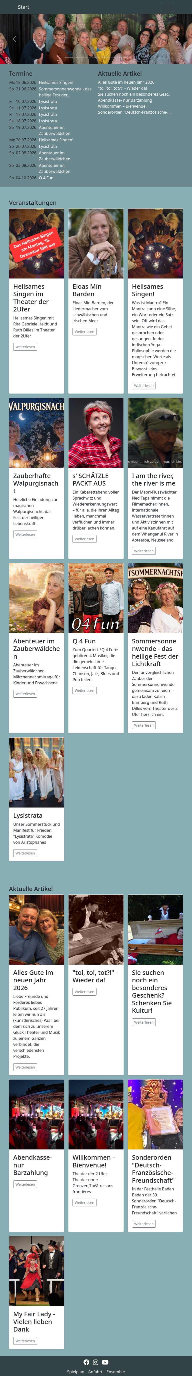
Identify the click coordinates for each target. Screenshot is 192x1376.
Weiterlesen (25, 346)
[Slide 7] (123, 57)
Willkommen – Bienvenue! (122, 106)
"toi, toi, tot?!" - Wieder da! (122, 88)
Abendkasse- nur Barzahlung (125, 100)
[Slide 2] (78, 57)
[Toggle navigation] (167, 7)
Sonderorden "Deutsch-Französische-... (134, 112)
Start (23, 6)
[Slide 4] (96, 57)
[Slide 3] (87, 57)
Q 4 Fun (46, 178)
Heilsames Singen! (56, 82)
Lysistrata (48, 101)
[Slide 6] (114, 57)
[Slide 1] (69, 57)
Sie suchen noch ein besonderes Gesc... (135, 94)
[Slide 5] (105, 57)
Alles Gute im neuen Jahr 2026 (126, 82)
